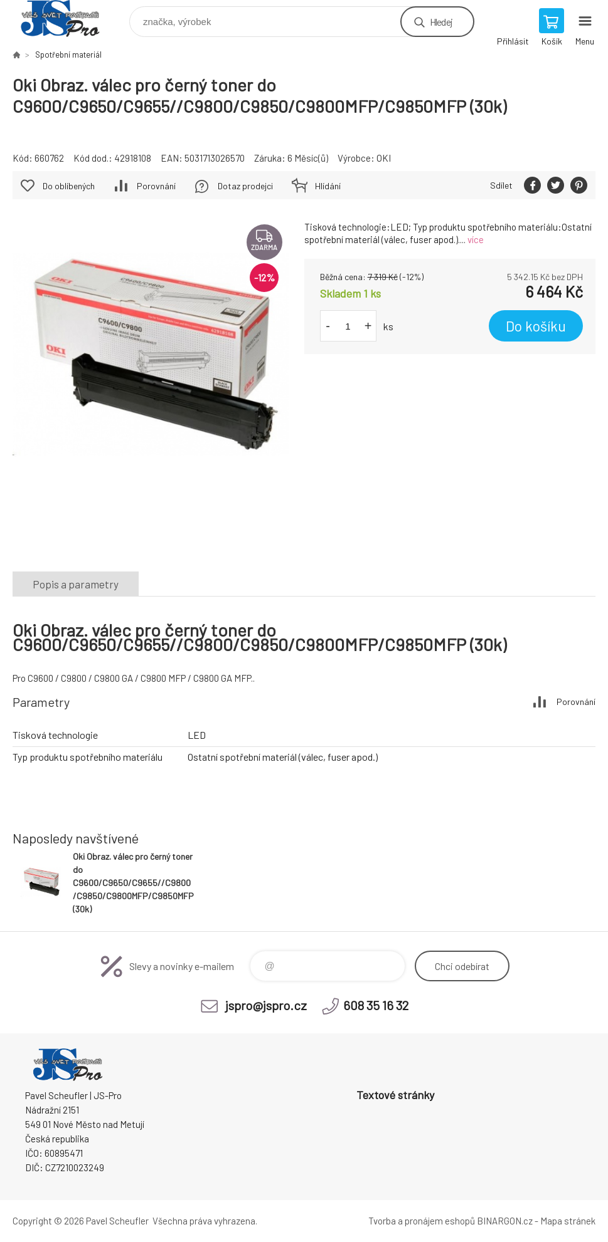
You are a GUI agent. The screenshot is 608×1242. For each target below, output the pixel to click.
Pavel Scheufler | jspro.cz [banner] (68, 18)
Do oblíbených (69, 185)
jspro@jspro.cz (266, 1005)
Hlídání (328, 185)
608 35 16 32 (375, 1005)
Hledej (441, 22)
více (475, 239)
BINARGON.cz (505, 1220)
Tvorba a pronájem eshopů (421, 1220)
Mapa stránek (567, 1220)
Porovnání (156, 185)
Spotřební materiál (68, 55)
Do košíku (536, 326)
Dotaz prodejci (245, 185)
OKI (383, 158)
